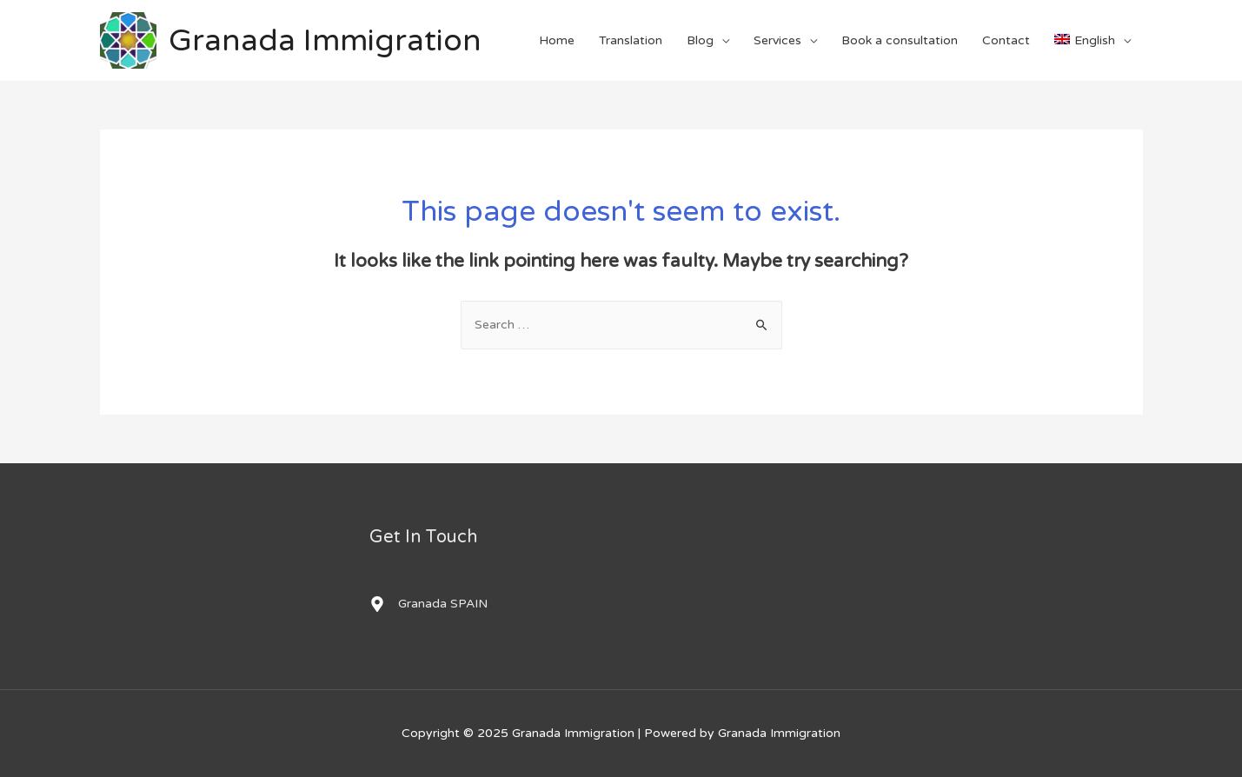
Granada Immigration (325, 41)
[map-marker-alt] (428, 604)
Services (777, 40)
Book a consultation (899, 40)
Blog (700, 40)
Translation (630, 40)
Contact (1006, 40)
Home (557, 40)
